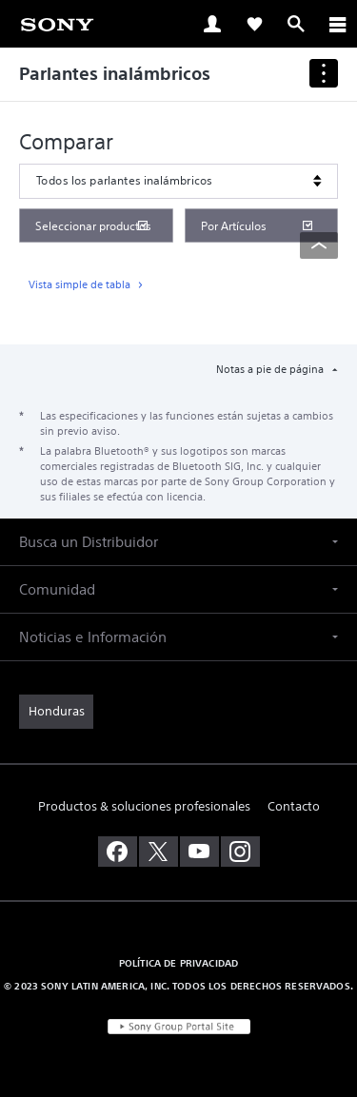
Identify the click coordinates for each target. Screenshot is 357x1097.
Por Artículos (234, 226)
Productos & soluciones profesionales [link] (144, 806)
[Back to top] (319, 245)
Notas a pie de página (271, 369)
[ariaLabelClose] (337, 24)
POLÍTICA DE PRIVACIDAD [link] (179, 963)
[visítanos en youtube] (199, 851)
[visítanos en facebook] (117, 851)
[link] (57, 22)
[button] (178, 542)
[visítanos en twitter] (158, 851)
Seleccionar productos (93, 226)
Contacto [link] (294, 806)
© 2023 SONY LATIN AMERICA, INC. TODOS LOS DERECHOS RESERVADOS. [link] (178, 985)
